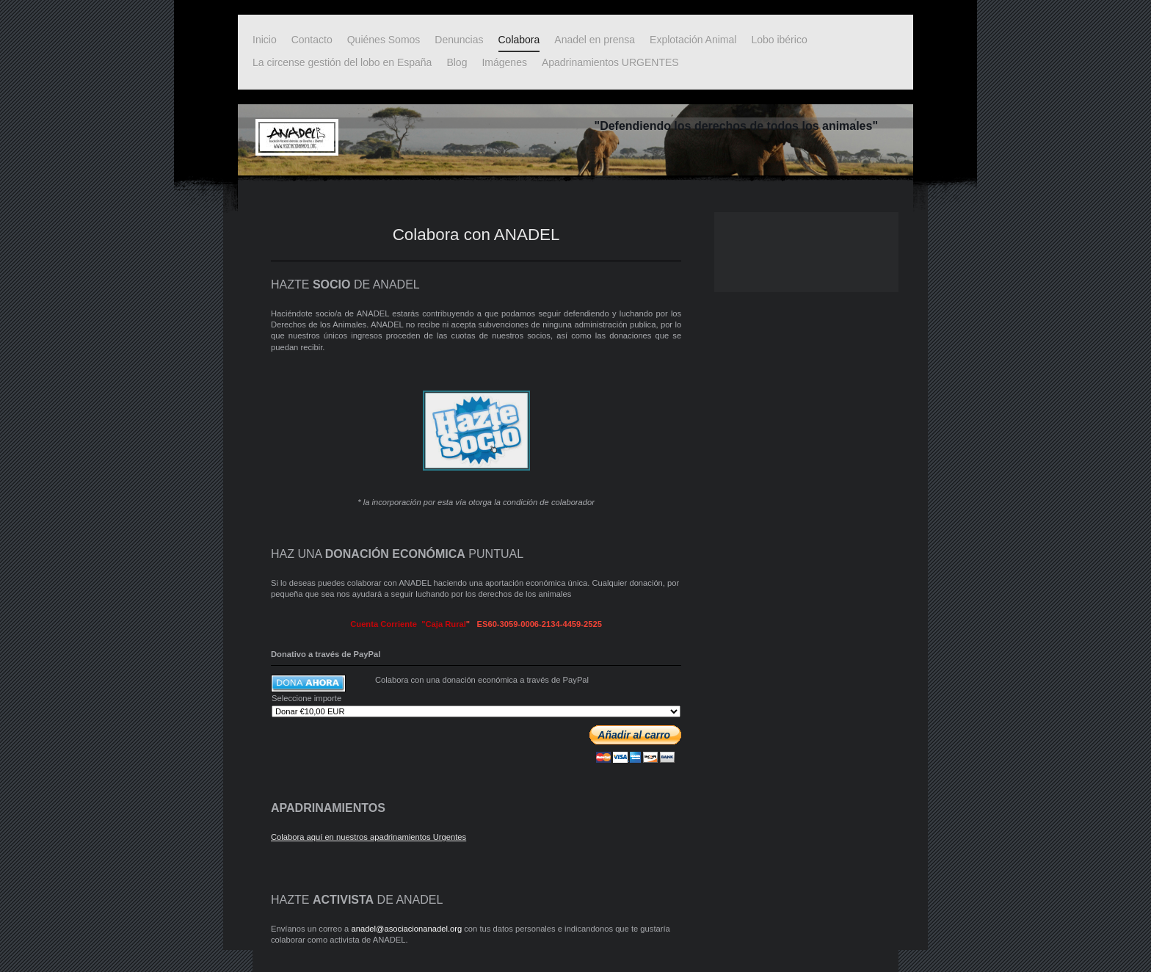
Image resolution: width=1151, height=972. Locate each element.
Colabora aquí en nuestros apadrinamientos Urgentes (368, 837)
